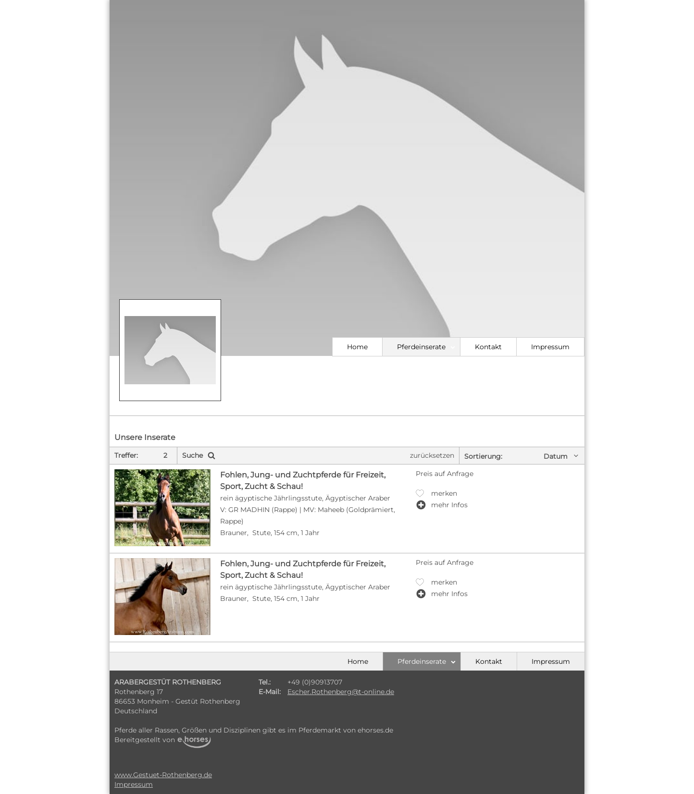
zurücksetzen (432, 455)
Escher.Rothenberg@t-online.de (340, 691)
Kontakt (488, 346)
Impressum (550, 346)
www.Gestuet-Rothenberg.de (163, 774)
